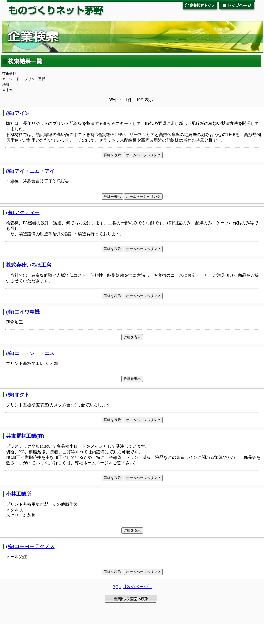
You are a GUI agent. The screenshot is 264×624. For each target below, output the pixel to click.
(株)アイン (18, 113)
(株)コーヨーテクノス (30, 546)
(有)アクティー (23, 212)
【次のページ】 (137, 586)
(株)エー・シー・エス (30, 353)
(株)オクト (18, 394)
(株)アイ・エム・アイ (30, 171)
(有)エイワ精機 (23, 312)
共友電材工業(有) (25, 436)
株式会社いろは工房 (28, 265)
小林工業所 (18, 494)
